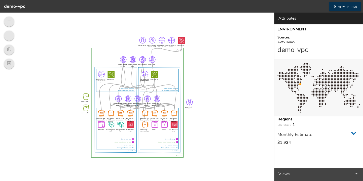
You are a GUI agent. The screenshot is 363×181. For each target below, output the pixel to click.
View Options (345, 6)
